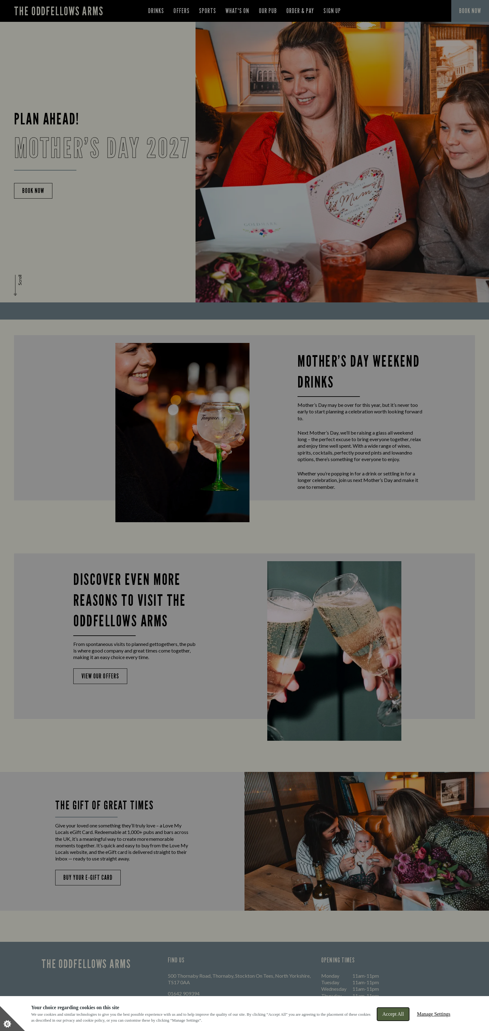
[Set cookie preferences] (12, 1018)
